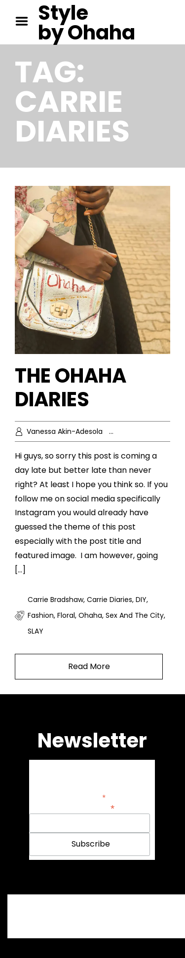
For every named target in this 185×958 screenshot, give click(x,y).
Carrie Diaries (109, 599)
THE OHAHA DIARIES (70, 387)
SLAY (35, 631)
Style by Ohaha (86, 22)
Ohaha (90, 615)
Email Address (90, 807)
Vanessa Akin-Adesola (65, 431)
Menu (25, 21)
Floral (66, 615)
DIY (141, 599)
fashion (41, 615)
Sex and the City (135, 615)
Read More (89, 666)
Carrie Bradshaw (55, 599)
